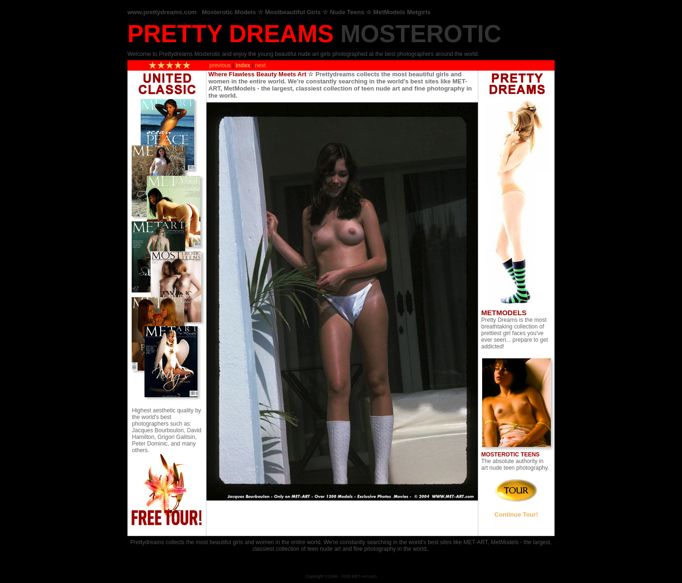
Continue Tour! (516, 514)
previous (220, 65)
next (260, 65)
